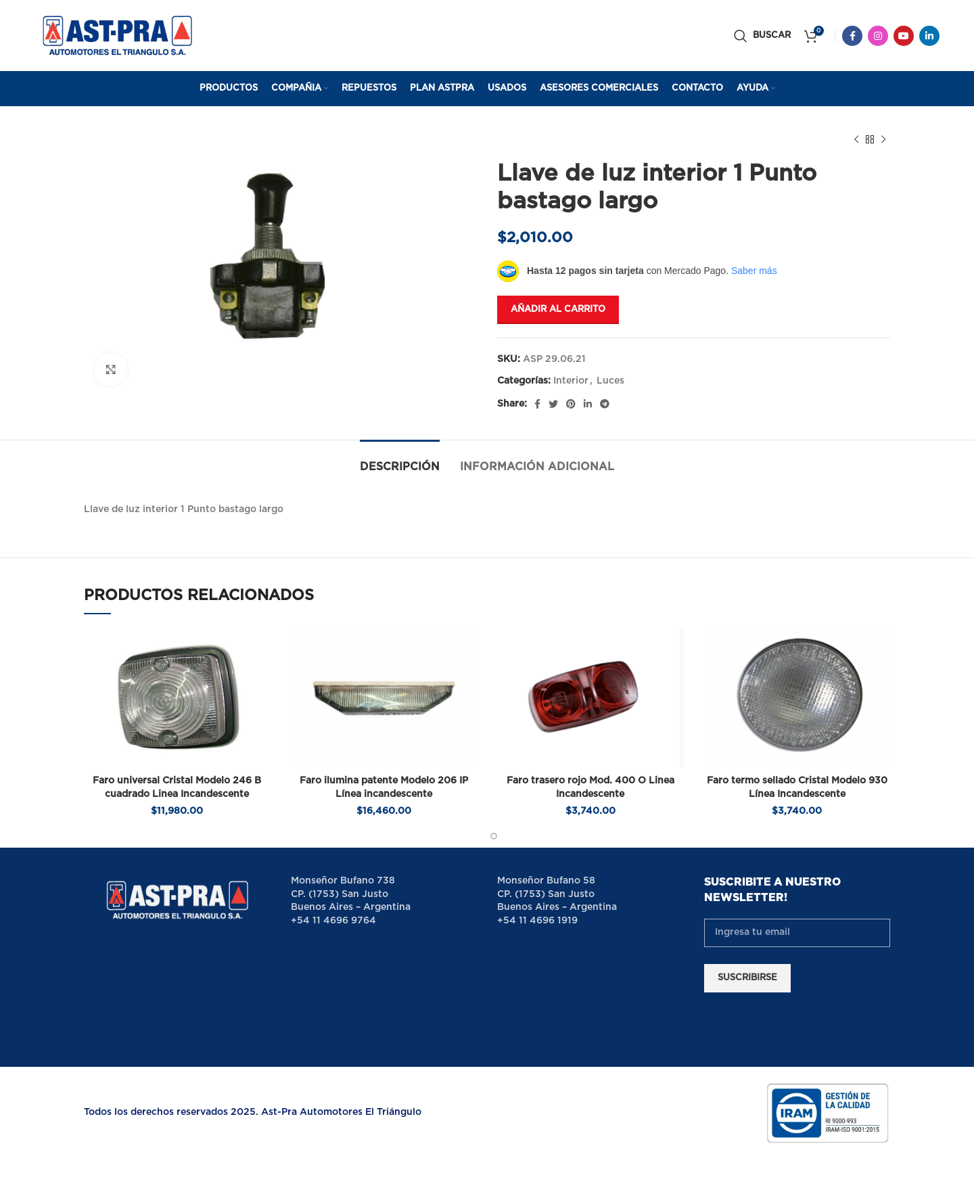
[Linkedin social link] (929, 36)
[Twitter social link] (553, 404)
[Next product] (883, 140)
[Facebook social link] (852, 36)
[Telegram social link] (604, 404)
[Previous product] (856, 140)
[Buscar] (762, 35)
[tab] (400, 460)
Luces (610, 381)
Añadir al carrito (558, 309)
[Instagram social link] (878, 36)
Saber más (754, 270)
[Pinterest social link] (571, 404)
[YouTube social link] (904, 36)
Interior (570, 381)
